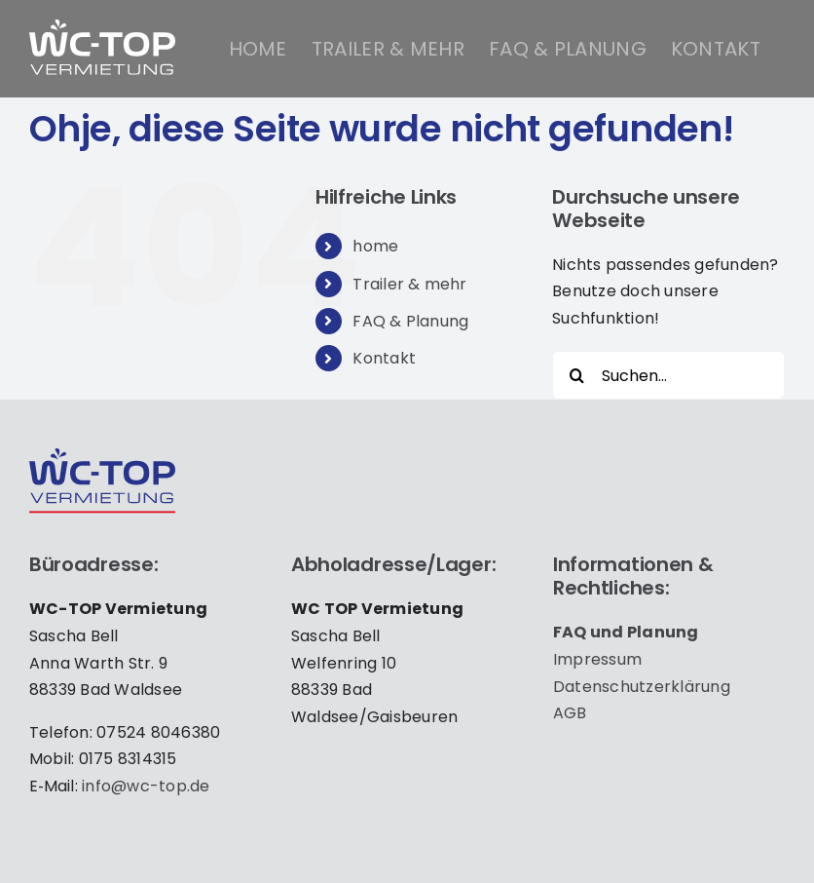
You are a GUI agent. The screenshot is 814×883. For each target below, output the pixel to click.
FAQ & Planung (410, 321)
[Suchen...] (668, 375)
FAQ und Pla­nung (626, 632)
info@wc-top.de (145, 786)
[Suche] (576, 375)
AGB (570, 713)
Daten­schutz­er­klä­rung (641, 686)
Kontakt (384, 358)
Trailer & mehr (409, 284)
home (375, 246)
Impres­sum (597, 659)
